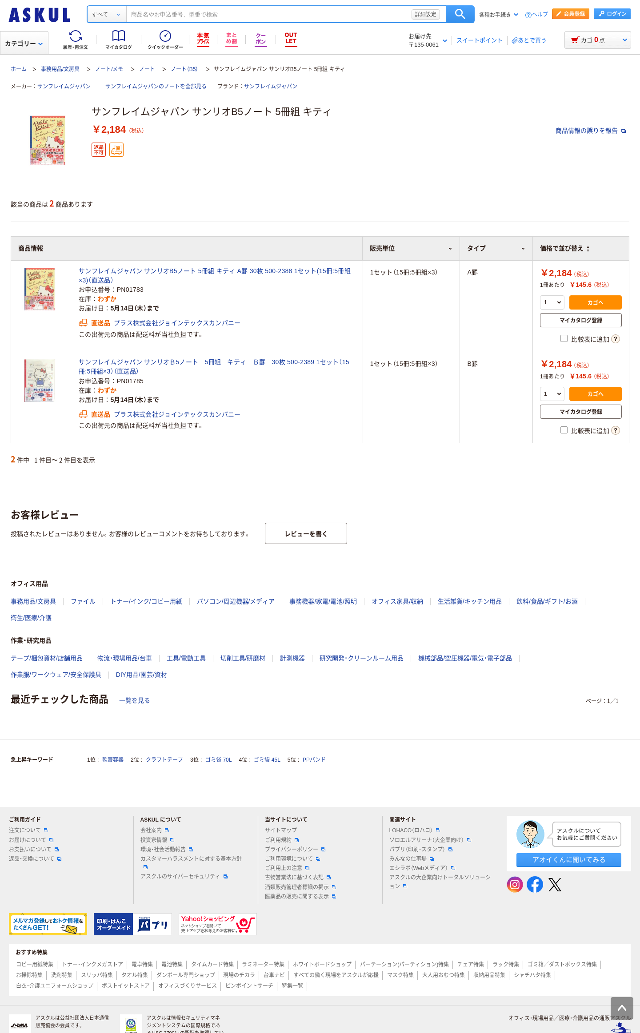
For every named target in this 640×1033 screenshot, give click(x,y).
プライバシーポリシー (295, 849)
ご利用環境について (292, 859)
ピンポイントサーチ (249, 986)
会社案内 (154, 830)
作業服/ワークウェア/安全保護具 (56, 674)
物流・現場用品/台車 (124, 658)
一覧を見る (134, 700)
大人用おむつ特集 (443, 975)
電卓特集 (142, 964)
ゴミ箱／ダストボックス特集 (562, 964)
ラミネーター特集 (263, 964)
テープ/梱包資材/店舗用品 (47, 658)
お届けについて (31, 840)
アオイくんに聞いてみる (569, 859)
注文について (28, 830)
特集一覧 (292, 986)
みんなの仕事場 (411, 859)
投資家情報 (157, 840)
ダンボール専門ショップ (185, 975)
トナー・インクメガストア (92, 964)
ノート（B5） (185, 69)
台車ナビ (274, 975)
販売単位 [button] (411, 248)
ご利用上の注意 (287, 868)
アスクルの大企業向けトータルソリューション (440, 881)
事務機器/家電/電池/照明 (323, 601)
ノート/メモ (109, 69)
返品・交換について (35, 859)
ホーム (19, 69)
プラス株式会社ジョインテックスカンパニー (177, 322)
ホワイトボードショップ (322, 964)
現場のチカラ (239, 975)
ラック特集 (505, 964)
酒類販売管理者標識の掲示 (300, 887)
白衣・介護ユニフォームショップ (54, 986)
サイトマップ (281, 830)
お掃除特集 (29, 975)
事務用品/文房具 (60, 69)
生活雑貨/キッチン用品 (470, 601)
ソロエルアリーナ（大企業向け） (430, 840)
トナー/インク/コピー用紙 (146, 601)
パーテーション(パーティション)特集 (404, 964)
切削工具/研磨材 (243, 658)
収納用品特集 (489, 975)
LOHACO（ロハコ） (414, 830)
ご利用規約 (282, 840)
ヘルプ (540, 15)
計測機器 (292, 658)
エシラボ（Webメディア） (422, 868)
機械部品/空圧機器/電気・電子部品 (465, 658)
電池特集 (172, 964)
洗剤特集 (61, 975)
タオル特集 (134, 975)
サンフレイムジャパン (64, 86)
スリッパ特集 (97, 975)
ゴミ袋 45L (267, 760)
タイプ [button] (496, 248)
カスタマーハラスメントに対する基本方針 (191, 862)
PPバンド (314, 760)
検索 (460, 14)
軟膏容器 (113, 760)
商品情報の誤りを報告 (591, 130)
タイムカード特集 (212, 964)
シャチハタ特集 (532, 975)
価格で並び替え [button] (564, 248)
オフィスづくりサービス (187, 986)
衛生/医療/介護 (31, 617)
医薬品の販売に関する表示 (300, 897)
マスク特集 (400, 975)
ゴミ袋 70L (218, 760)
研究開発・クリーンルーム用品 (362, 658)
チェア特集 (470, 964)
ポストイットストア (126, 986)
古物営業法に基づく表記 (298, 877)
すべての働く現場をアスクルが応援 (336, 975)
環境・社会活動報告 (166, 849)
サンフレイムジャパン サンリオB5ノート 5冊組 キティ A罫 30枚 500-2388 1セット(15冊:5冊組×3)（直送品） (215, 275)
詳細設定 (425, 14)
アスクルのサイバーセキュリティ (184, 877)
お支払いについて (34, 849)
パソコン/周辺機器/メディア (236, 601)
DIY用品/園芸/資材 (141, 674)
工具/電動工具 (186, 658)
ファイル (83, 601)
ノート (147, 69)
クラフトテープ (164, 760)
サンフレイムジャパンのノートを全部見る (156, 86)
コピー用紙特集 (34, 964)
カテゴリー (24, 43)
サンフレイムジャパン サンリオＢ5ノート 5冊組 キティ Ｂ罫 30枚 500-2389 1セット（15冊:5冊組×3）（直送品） (214, 366)
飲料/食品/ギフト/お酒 (547, 601)
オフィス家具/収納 (397, 601)
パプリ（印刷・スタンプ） (420, 849)
